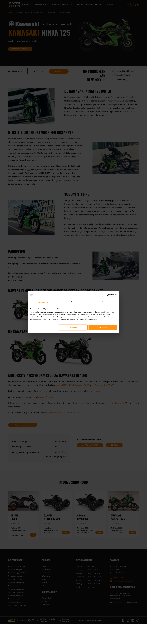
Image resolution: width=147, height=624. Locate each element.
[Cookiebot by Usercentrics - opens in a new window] (108, 295)
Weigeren (73, 327)
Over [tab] (104, 302)
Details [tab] (73, 302)
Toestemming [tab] (43, 302)
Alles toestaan (102, 327)
